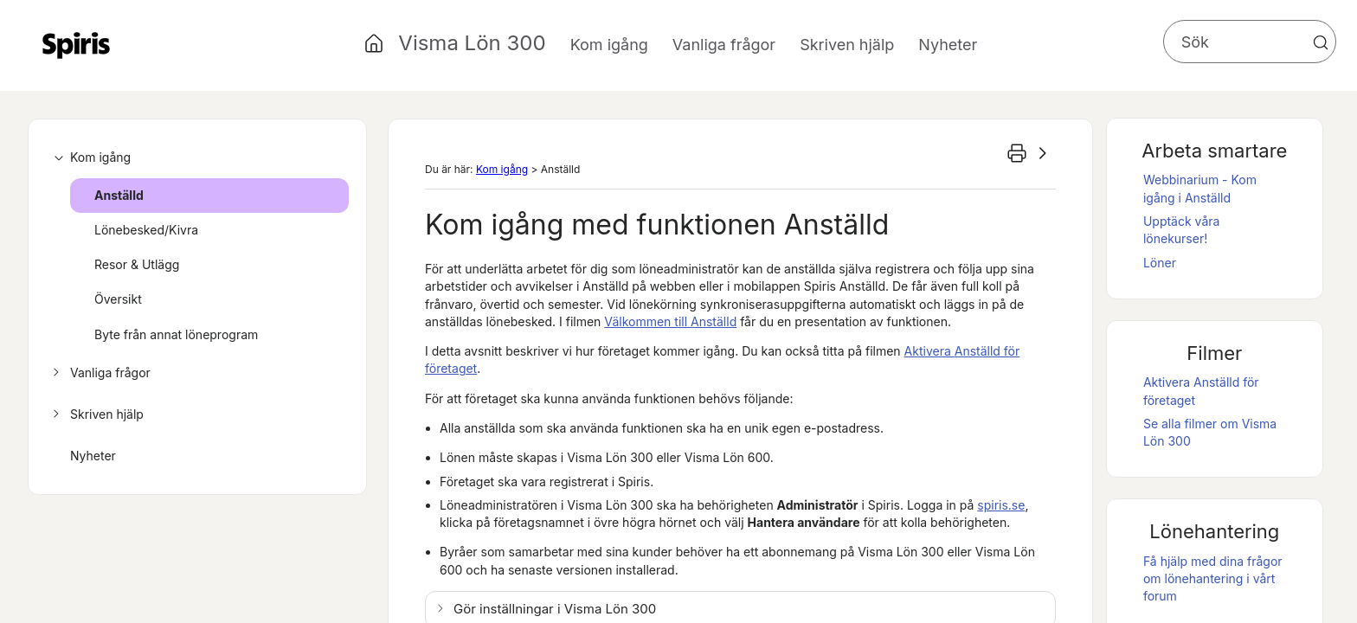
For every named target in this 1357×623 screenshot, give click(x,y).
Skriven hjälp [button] (847, 44)
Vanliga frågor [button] (723, 44)
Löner (1159, 262)
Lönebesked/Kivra (146, 229)
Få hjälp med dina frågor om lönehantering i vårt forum (1213, 579)
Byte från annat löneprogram (176, 334)
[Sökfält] (1249, 41)
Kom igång (89, 157)
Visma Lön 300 (471, 42)
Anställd (119, 195)
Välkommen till (670, 321)
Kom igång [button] (609, 44)
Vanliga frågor (99, 373)
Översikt (118, 299)
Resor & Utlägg (136, 264)
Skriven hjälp (96, 414)
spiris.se (1001, 505)
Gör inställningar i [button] (554, 609)
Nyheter (947, 44)
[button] (1320, 42)
